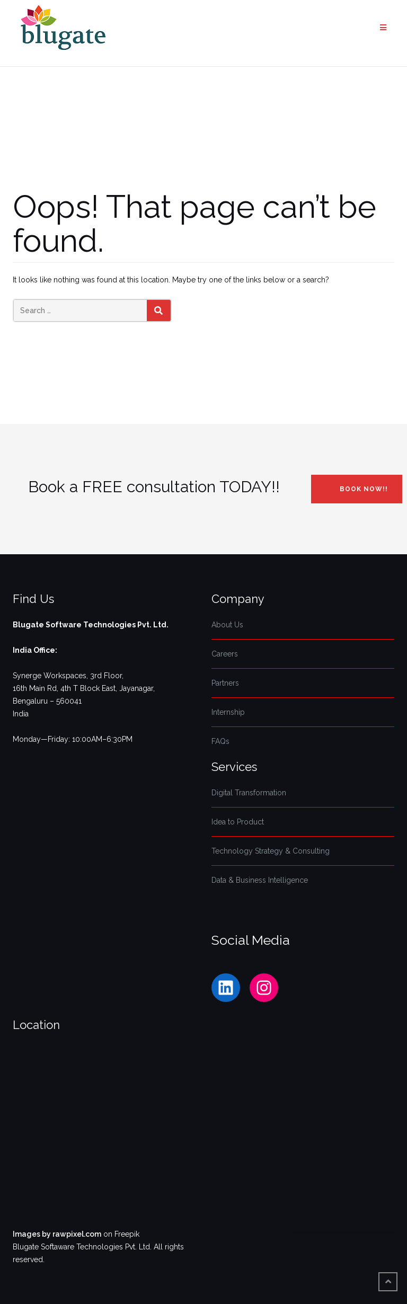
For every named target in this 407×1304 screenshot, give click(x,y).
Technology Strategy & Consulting (270, 851)
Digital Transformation (248, 792)
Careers (224, 654)
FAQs (220, 741)
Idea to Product (237, 822)
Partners (225, 683)
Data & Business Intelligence (259, 880)
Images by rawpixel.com (57, 1234)
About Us (227, 624)
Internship (228, 712)
